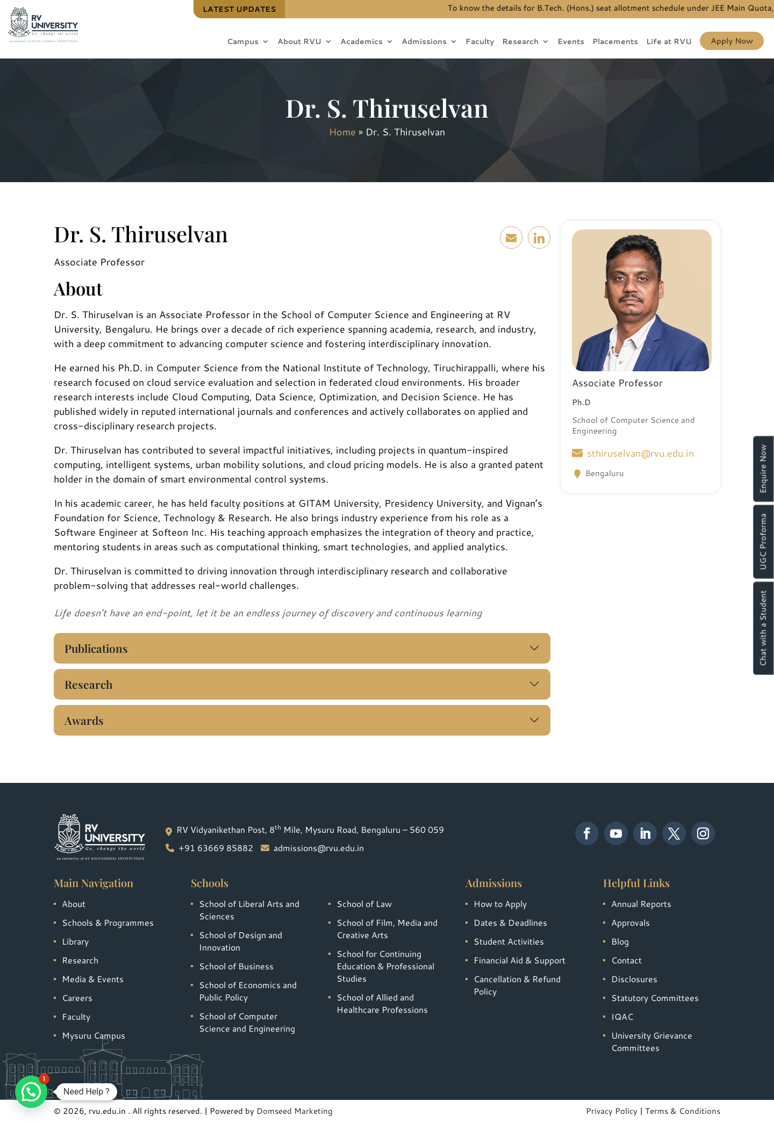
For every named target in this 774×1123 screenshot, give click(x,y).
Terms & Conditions (682, 1111)
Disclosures (634, 979)
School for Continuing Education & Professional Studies (385, 965)
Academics (361, 42)
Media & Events (93, 979)
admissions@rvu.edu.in (319, 847)
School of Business (236, 966)
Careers (77, 997)
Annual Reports (641, 903)
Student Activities (509, 941)
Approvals (630, 922)
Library (75, 941)
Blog (620, 941)
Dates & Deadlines (510, 922)
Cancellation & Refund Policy (517, 985)
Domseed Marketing (294, 1111)
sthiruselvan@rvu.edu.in (633, 453)
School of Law (364, 903)
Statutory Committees (655, 997)
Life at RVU (669, 42)
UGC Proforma (763, 541)
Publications (96, 648)
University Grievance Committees (651, 1041)
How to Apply (500, 903)
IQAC (622, 1016)
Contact (626, 960)
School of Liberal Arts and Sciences (249, 909)
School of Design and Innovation (240, 940)
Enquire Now (763, 468)
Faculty (479, 42)
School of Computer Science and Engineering (247, 1022)
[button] (31, 1092)
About (73, 903)
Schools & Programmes (108, 922)
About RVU (299, 42)
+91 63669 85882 (215, 847)
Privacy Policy (611, 1111)
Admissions (424, 42)
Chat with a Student (763, 628)
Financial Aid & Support (519, 960)
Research (520, 42)
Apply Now (732, 40)
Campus (243, 42)
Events (570, 42)
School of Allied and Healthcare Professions (382, 1003)
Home (342, 132)
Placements (615, 42)
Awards (84, 720)
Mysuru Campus (93, 1035)
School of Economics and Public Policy (248, 990)
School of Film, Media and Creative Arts (387, 928)
